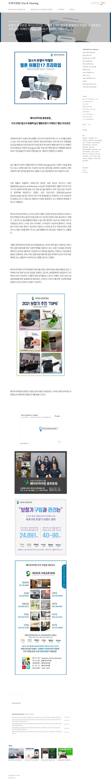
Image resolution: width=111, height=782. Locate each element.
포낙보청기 (85, 158)
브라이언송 (85, 140)
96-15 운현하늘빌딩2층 (88, 119)
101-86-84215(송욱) (88, 114)
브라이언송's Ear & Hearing (23, 3)
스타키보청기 (91, 154)
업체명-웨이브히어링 (87, 106)
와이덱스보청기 (97, 158)
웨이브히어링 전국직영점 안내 (16, 9)
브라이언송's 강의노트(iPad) (89, 87)
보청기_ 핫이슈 (86, 75)
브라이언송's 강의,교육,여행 (89, 66)
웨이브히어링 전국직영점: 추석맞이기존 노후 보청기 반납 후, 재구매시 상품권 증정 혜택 (36, 717)
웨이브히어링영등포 (87, 149)
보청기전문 (91, 147)
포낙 (96, 138)
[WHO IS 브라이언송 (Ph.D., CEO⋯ (91, 99)
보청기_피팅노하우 (87, 55)
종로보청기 (85, 138)
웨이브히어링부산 (86, 151)
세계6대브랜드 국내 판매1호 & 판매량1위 (41, 9)
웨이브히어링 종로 (87, 145)
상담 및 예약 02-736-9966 (89, 109)
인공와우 (85, 81)
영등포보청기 (85, 147)
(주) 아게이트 (85, 104)
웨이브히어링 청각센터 (18, 714)
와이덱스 (95, 156)
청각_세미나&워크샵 (87, 61)
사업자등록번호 (86, 111)
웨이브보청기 (85, 160)
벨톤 (99, 156)
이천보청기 (88, 142)
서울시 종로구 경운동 (87, 116)
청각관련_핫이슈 (86, 69)
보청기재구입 (85, 156)
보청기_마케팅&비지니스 (88, 72)
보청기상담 (90, 140)
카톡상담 (71, 9)
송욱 (100, 149)
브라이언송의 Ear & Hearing (90, 49)
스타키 (90, 156)
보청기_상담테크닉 (88, 64)
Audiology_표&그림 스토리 (89, 84)
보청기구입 (85, 154)
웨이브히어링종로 (98, 140)
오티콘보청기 (91, 138)
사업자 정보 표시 (15, 703)
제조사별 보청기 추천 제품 (89, 58)
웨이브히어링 (95, 149)
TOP (101, 776)
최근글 (84, 124)
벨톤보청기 (90, 158)
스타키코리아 (94, 145)
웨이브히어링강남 (96, 142)
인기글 (89, 124)
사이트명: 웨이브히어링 (88, 101)
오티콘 (92, 151)
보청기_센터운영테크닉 (89, 78)
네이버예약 (61, 9)
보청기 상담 (97, 154)
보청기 (84, 142)
